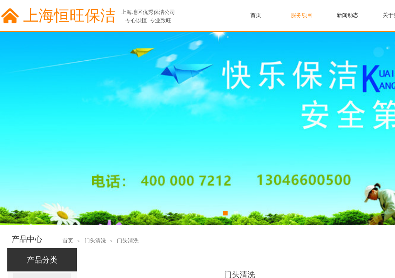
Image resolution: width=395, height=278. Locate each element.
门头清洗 (95, 241)
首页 (67, 241)
